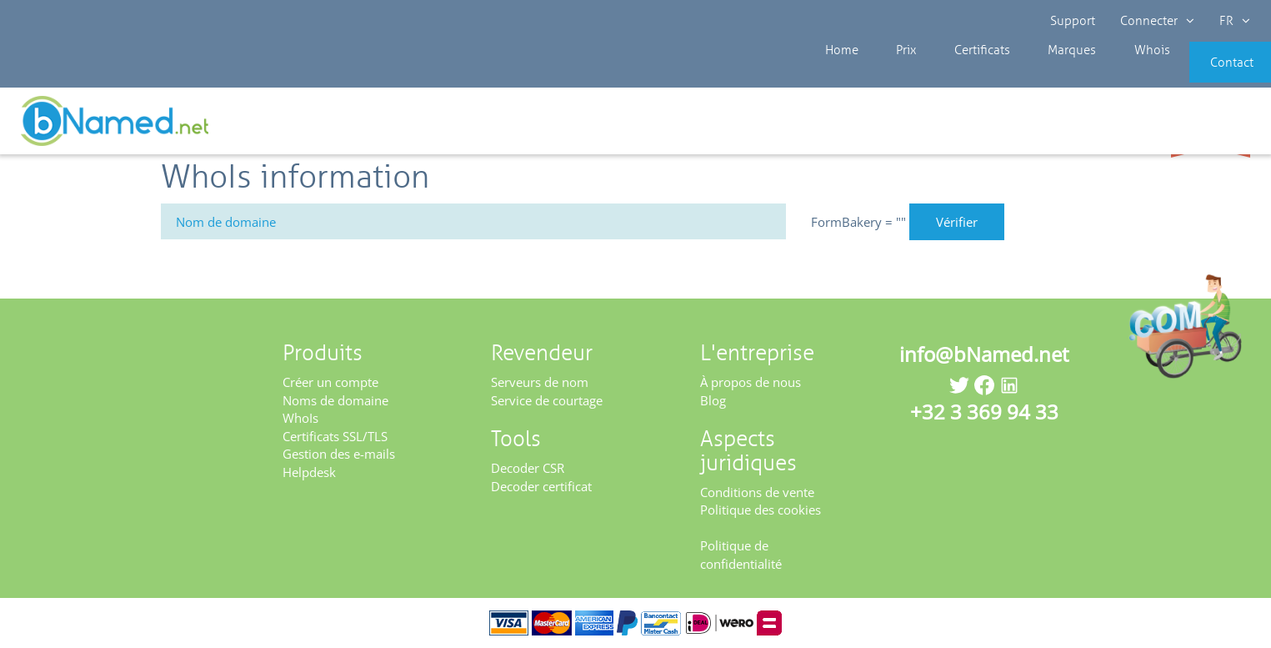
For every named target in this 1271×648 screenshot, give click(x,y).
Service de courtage (547, 400)
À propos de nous (750, 382)
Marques (1018, 75)
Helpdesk (309, 472)
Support (1072, 20)
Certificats (937, 75)
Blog (713, 400)
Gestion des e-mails (339, 453)
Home (815, 75)
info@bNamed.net (984, 354)
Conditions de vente (757, 492)
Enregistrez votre (1210, 127)
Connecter (1157, 21)
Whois (1087, 75)
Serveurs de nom (539, 382)
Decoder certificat (541, 486)
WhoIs (300, 417)
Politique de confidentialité (741, 554)
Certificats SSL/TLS (335, 436)
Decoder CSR (527, 468)
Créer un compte (330, 382)
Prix (871, 75)
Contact (1201, 75)
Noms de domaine (335, 400)
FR (1234, 21)
